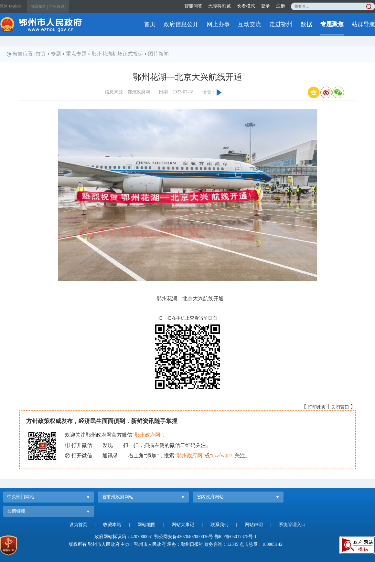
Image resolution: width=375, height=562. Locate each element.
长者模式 (246, 6)
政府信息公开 (181, 24)
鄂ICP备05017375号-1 (235, 536)
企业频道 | (57, 6)
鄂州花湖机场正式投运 (117, 54)
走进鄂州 (281, 24)
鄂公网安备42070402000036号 (183, 536)
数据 (306, 24)
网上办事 (218, 24)
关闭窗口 (340, 407)
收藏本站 (112, 524)
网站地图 (146, 524)
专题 (56, 54)
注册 (280, 6)
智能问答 (193, 6)
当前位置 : (24, 54)
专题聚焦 (332, 24)
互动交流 (249, 24)
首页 (149, 24)
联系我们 (219, 524)
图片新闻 (158, 54)
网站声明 (254, 524)
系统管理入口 (292, 524)
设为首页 (78, 524)
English (15, 6)
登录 (265, 6)
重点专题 (76, 54)
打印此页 (317, 407)
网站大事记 (183, 524)
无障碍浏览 (219, 6)
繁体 (4, 6)
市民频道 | (39, 6)
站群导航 (363, 24)
